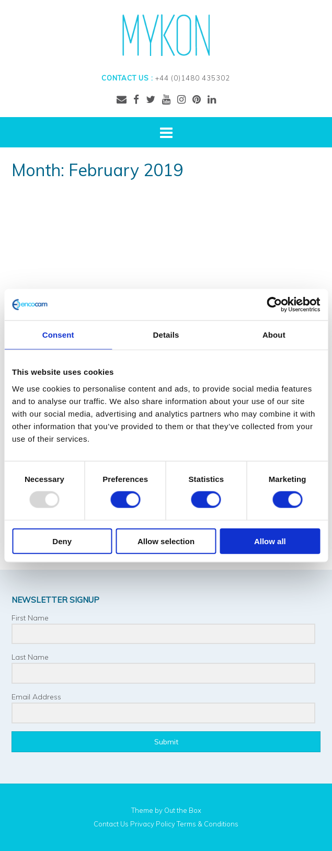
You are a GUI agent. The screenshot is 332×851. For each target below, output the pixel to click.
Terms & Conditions (207, 824)
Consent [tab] (58, 334)
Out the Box (182, 810)
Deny (62, 540)
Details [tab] (166, 334)
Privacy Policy (152, 824)
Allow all (270, 540)
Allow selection (166, 540)
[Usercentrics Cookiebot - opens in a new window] (274, 305)
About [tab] (273, 334)
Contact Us (111, 824)
